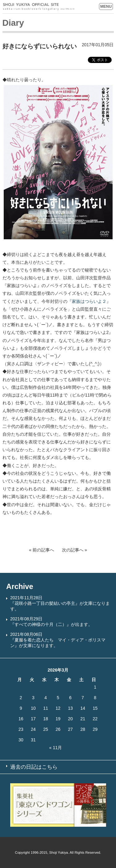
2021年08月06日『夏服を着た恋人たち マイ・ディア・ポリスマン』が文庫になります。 (57, 640)
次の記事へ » (74, 549)
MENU (106, 6)
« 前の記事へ (41, 549)
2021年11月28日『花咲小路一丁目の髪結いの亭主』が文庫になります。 (60, 603)
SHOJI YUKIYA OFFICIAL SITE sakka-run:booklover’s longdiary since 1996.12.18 (38, 6)
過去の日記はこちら (34, 767)
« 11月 (55, 747)
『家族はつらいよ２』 (89, 301)
